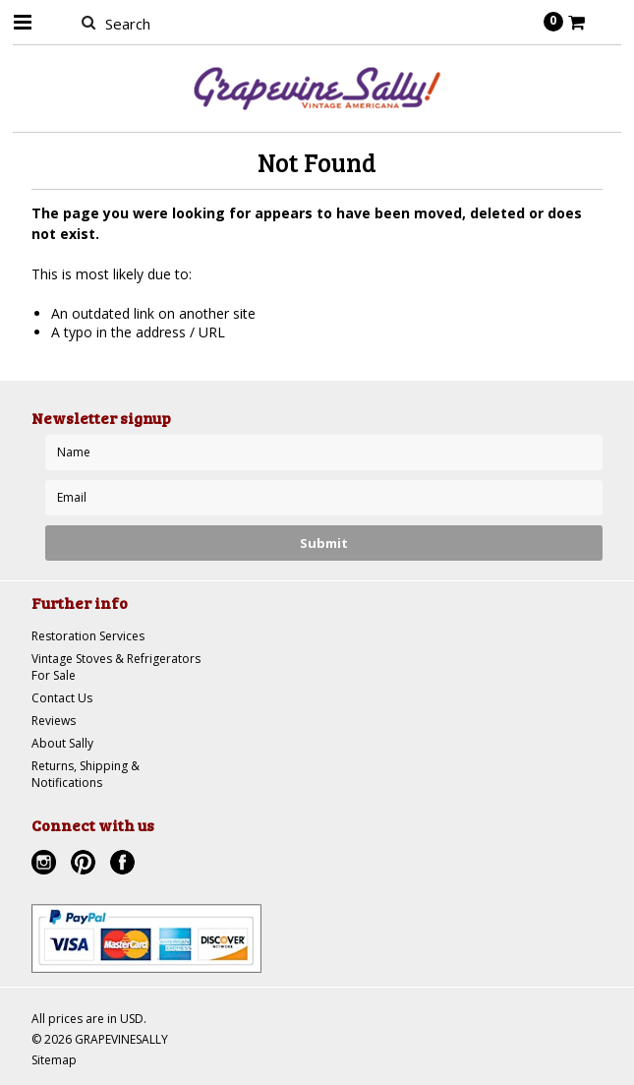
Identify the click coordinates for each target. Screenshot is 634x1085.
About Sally (62, 743)
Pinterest (85, 864)
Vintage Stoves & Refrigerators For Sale (116, 667)
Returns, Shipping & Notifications (85, 774)
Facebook (125, 864)
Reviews (53, 720)
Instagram (46, 864)
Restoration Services (87, 636)
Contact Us (61, 698)
